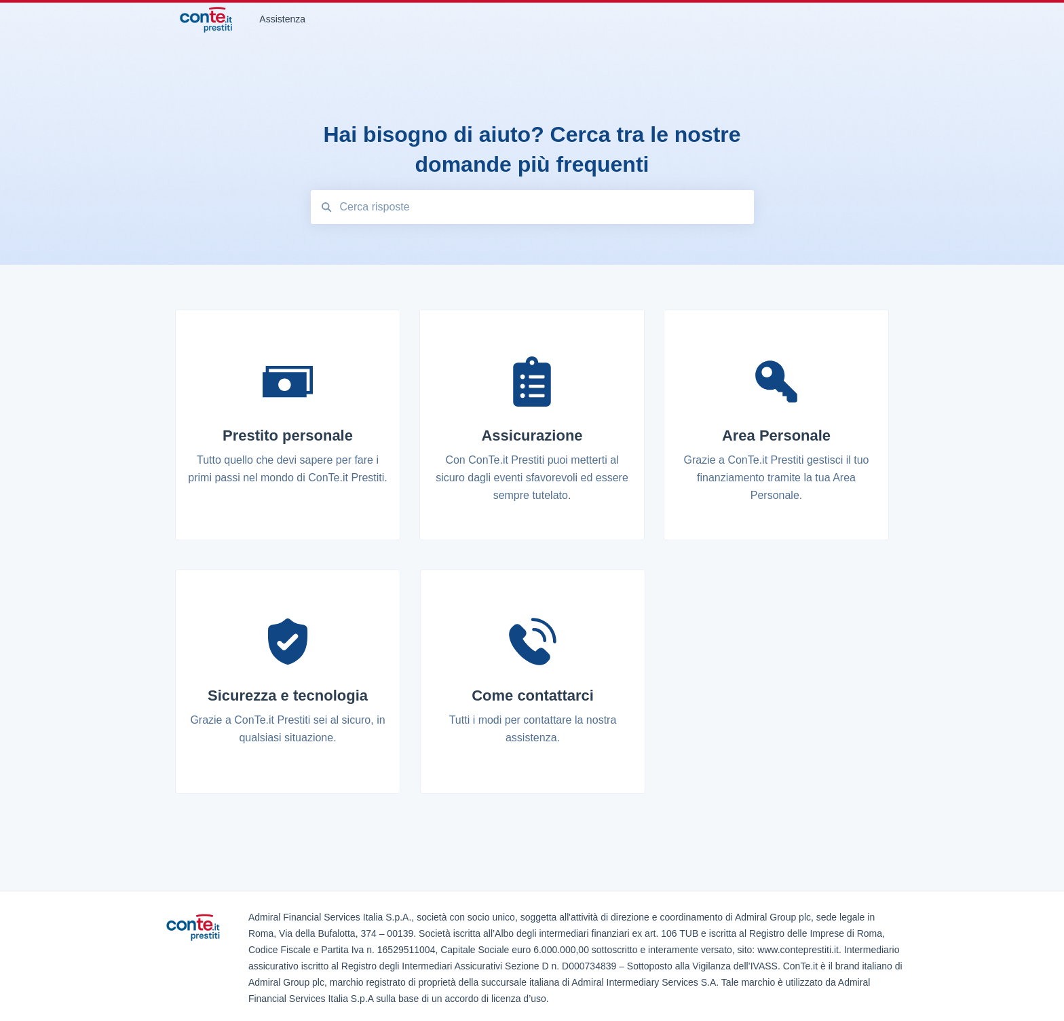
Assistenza (282, 19)
